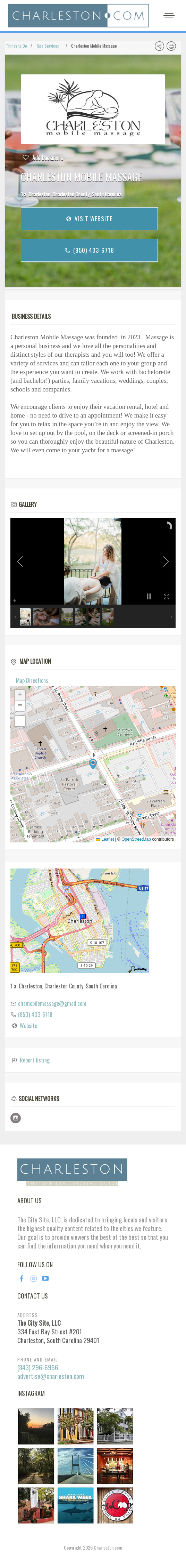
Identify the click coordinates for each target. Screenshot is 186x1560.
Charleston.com (108, 1547)
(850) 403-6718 (89, 250)
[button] (93, 764)
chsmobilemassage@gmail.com (52, 1003)
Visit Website (88, 218)
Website (28, 1025)
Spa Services (48, 46)
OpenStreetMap (136, 839)
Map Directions (32, 680)
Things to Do (16, 46)
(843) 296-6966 (37, 1367)
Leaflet (105, 839)
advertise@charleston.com (50, 1376)
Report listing (30, 1060)
